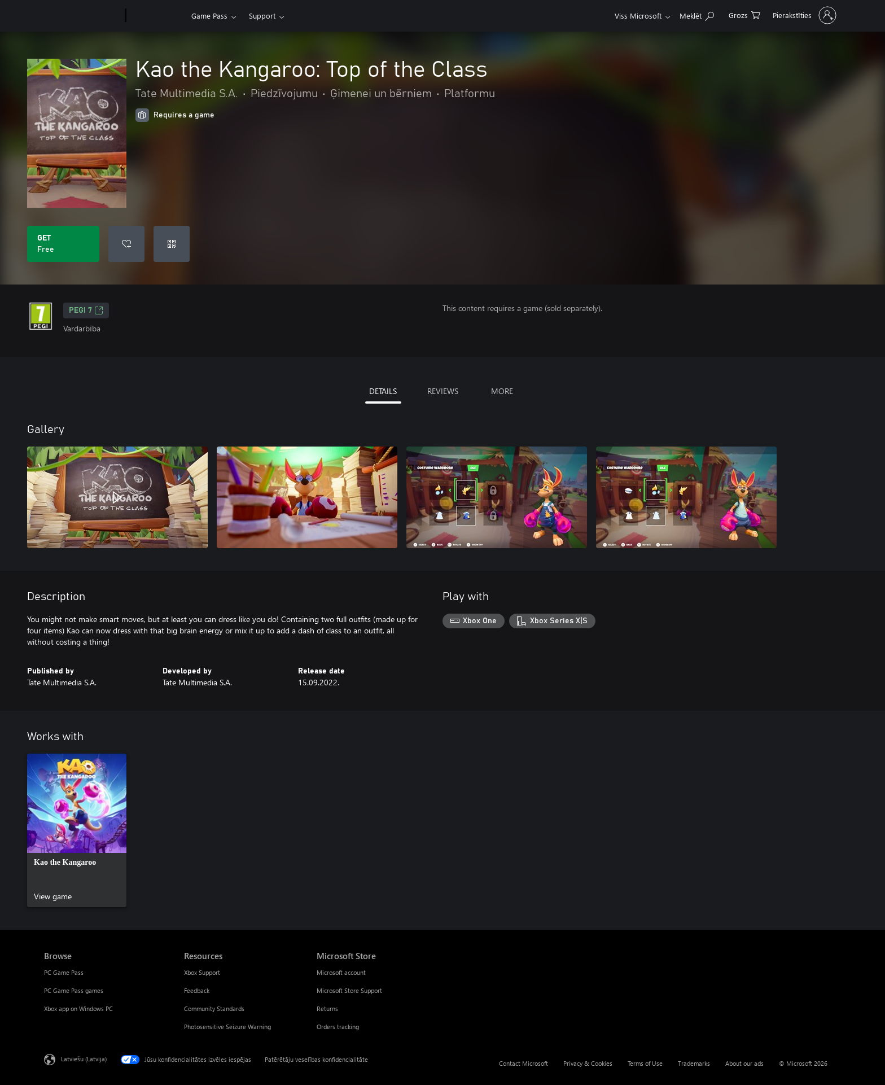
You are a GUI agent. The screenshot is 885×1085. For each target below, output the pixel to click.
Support (262, 15)
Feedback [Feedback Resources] (196, 990)
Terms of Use (645, 1063)
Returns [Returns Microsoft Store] (327, 1008)
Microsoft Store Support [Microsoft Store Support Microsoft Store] (349, 990)
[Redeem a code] (172, 244)
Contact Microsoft (523, 1063)
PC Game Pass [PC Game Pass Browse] (64, 972)
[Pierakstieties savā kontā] (803, 15)
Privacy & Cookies (587, 1063)
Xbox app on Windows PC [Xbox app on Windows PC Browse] (78, 1008)
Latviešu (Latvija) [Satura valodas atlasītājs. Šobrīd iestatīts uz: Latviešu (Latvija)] (84, 1058)
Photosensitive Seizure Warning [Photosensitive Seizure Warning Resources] (227, 1026)
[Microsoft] (82, 16)
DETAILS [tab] (383, 391)
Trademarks (694, 1063)
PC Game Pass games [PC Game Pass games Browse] (73, 990)
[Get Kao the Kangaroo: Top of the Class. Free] (63, 244)
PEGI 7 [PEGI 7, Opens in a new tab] (86, 310)
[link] (76, 830)
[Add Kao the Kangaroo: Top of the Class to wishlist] (126, 244)
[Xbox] (157, 16)
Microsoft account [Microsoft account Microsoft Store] (341, 972)
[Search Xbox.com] (696, 14)
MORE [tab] (502, 391)
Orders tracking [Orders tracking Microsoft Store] (338, 1026)
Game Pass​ (209, 15)
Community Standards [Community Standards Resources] (214, 1008)
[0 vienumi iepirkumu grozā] (744, 14)
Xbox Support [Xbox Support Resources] (202, 972)
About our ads (744, 1063)
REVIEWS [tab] (442, 391)
